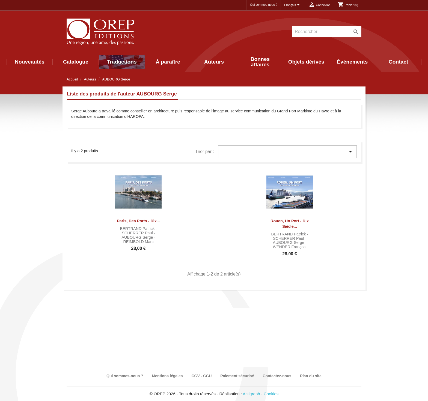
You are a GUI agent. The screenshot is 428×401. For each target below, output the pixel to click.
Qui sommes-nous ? (263, 4)
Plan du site (311, 376)
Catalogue (75, 62)
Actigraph (251, 393)
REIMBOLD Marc (138, 242)
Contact (398, 62)
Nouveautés (29, 62)
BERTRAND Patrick (138, 228)
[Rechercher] (326, 31)
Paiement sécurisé (237, 376)
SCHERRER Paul (138, 233)
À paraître (168, 62)
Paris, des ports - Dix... (138, 221)
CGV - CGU (201, 376)
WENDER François (289, 247)
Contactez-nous (277, 376)
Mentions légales (167, 376)
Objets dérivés (306, 62)
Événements (352, 62)
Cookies (271, 393)
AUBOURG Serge (137, 237)
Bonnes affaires (260, 61)
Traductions (122, 62)
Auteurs (214, 62)
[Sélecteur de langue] (293, 5)
